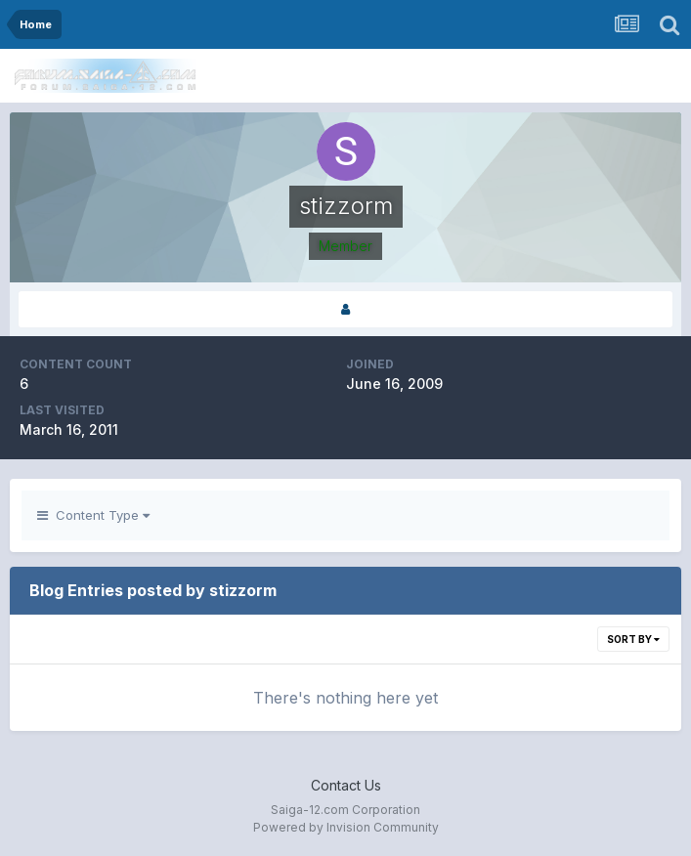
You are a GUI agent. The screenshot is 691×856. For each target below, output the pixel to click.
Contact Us (346, 785)
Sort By (633, 639)
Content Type (93, 515)
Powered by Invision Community (346, 827)
